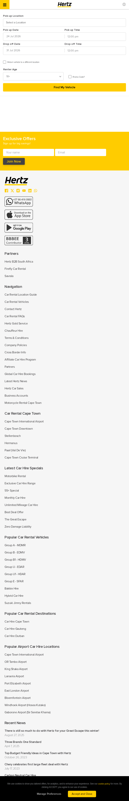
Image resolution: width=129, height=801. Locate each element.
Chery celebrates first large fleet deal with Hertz (36, 764)
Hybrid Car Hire (14, 595)
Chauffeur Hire (14, 330)
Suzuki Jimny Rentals (18, 602)
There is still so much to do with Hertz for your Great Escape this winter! (52, 731)
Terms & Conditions (16, 337)
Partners (10, 366)
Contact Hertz (13, 309)
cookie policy (104, 784)
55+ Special (12, 490)
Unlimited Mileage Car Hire (21, 505)
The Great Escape (15, 519)
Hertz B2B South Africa (19, 261)
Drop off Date (11, 44)
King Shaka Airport (16, 669)
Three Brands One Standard (23, 742)
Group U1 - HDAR (15, 574)
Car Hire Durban (14, 636)
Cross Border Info (15, 352)
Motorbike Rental (15, 476)
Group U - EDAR (14, 566)
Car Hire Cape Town (17, 621)
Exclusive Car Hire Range (20, 483)
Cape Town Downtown (19, 428)
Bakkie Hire (12, 588)
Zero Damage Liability (18, 526)
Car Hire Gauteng (15, 628)
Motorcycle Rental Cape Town (23, 402)
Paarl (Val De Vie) (15, 450)
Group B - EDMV (15, 552)
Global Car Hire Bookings (20, 374)
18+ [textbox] (8, 76)
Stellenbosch (13, 435)
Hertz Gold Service (16, 323)
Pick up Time (72, 29)
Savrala (9, 276)
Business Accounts (16, 395)
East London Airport (17, 690)
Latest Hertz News (16, 381)
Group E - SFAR (14, 581)
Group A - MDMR (15, 545)
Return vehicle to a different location (23, 62)
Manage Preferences (49, 794)
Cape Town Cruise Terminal (21, 457)
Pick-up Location (13, 15)
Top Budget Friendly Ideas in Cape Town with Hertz (38, 753)
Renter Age (10, 69)
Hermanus (11, 443)
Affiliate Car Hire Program (20, 359)
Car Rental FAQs (15, 316)
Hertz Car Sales (14, 388)
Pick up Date (11, 29)
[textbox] (16, 22)
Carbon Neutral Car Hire (20, 775)
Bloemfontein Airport (17, 697)
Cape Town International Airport (24, 421)
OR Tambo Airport (15, 661)
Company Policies (16, 345)
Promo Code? (79, 77)
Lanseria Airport (14, 676)
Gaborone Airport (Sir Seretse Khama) (27, 712)
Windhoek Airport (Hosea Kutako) (25, 705)
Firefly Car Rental (15, 268)
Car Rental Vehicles (17, 301)
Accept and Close (82, 794)
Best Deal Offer (14, 512)
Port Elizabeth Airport (18, 683)
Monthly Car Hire (15, 497)
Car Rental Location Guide (21, 294)
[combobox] (64, 22)
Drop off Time (73, 44)
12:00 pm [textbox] (73, 36)
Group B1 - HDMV (15, 559)
